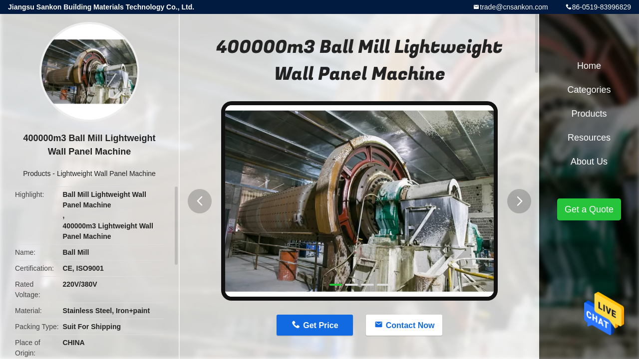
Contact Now (410, 325)
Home (589, 66)
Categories (589, 90)
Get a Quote (589, 209)
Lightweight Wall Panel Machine (106, 174)
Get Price (320, 325)
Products (36, 174)
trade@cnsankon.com (514, 7)
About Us (589, 162)
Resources (589, 138)
